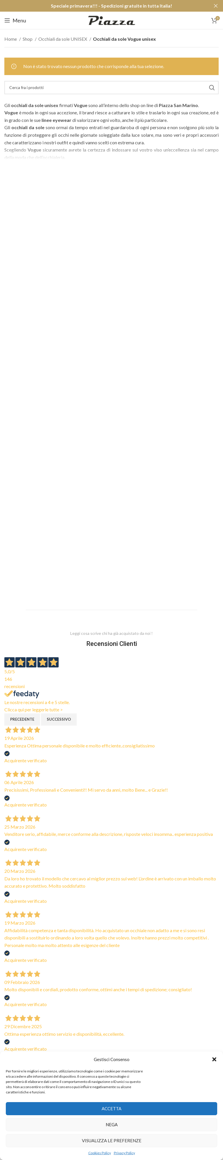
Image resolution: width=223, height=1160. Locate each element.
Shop (28, 39)
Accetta (111, 1108)
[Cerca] (111, 87)
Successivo (59, 719)
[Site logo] (112, 19)
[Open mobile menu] (15, 20)
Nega (112, 1124)
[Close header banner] (215, 6)
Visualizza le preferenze (111, 1140)
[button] (214, 1059)
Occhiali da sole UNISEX (63, 39)
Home (11, 39)
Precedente (22, 719)
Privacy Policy (124, 1153)
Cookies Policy (99, 1153)
